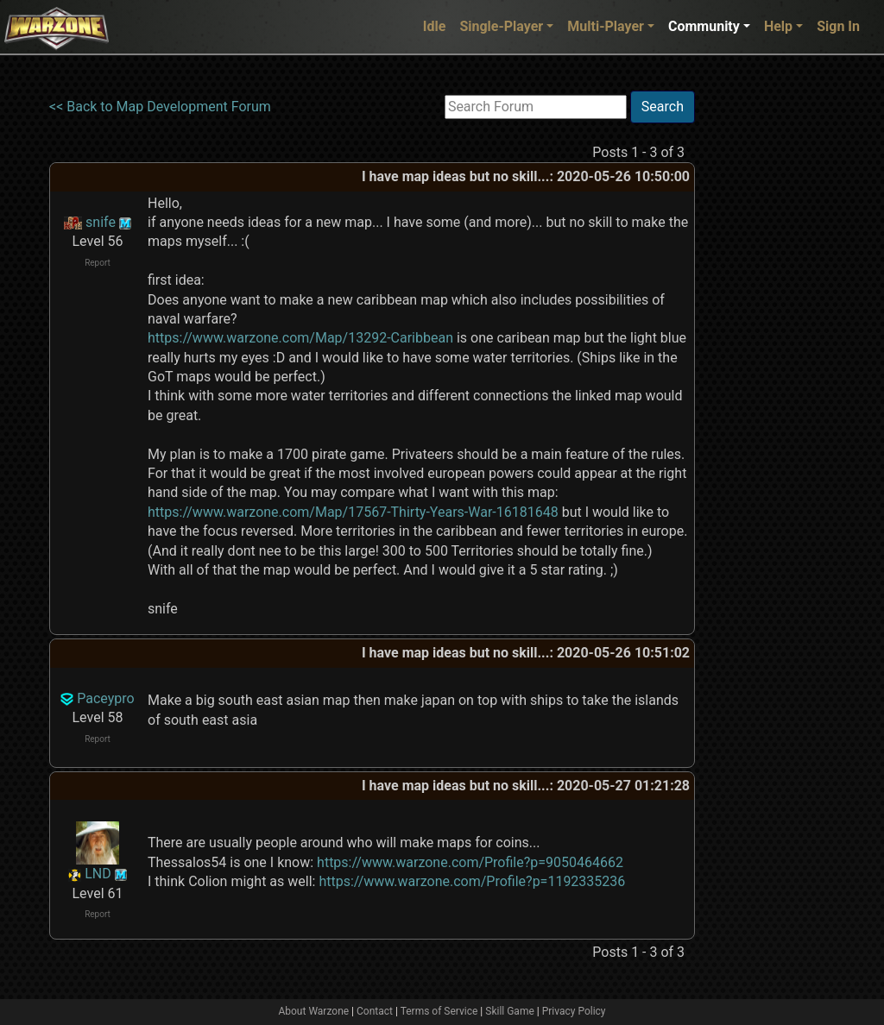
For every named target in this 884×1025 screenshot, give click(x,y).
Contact (375, 1011)
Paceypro (105, 698)
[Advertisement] (766, 349)
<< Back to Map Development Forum (160, 106)
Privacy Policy (574, 1011)
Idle (434, 26)
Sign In (838, 26)
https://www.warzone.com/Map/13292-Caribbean (300, 338)
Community (704, 26)
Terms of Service (439, 1011)
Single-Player (501, 26)
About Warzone (313, 1011)
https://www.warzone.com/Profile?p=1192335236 (472, 881)
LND (98, 873)
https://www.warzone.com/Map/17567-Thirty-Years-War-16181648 (353, 512)
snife (100, 222)
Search (662, 106)
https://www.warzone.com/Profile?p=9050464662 (470, 862)
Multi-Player (605, 26)
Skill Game (509, 1011)
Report (97, 262)
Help (778, 26)
